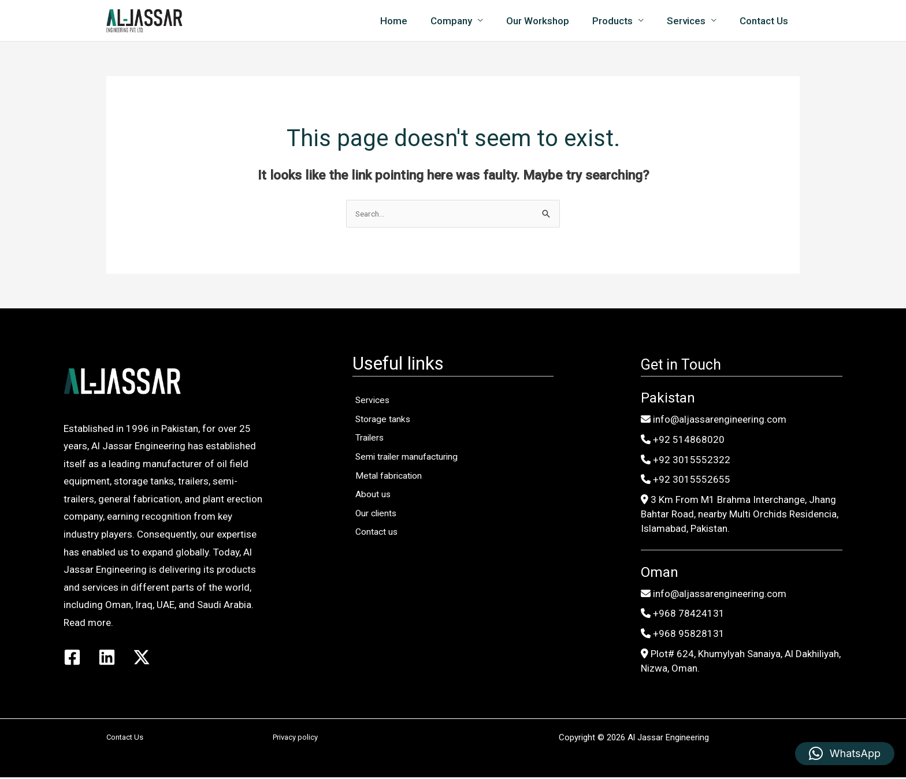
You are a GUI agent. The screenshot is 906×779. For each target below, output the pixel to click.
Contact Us (765, 21)
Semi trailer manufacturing (416, 483)
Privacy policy (295, 739)
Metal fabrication (395, 509)
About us (377, 534)
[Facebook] (72, 657)
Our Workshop (549, 21)
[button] (844, 753)
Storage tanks (388, 431)
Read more (87, 623)
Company (467, 21)
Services (691, 21)
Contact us (382, 586)
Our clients (381, 560)
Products (621, 21)
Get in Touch (690, 364)
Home (412, 21)
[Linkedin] (107, 657)
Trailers (374, 457)
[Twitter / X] (141, 657)
